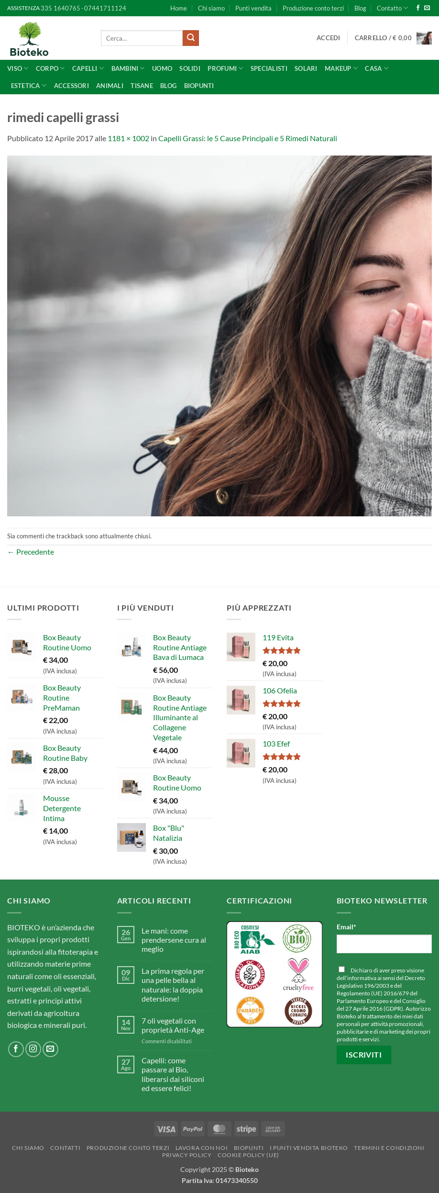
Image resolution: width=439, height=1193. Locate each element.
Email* (346, 927)
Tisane (142, 85)
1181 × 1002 (128, 138)
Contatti (65, 1147)
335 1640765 (60, 8)
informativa (361, 977)
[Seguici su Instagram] (33, 1049)
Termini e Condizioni (389, 1147)
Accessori (71, 85)
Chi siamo (211, 8)
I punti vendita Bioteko (309, 1147)
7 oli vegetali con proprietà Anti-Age (173, 1025)
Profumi (225, 68)
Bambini (128, 68)
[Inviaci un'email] (427, 8)
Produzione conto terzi (313, 8)
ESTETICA (29, 85)
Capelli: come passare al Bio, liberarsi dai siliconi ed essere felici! (173, 1074)
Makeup (341, 68)
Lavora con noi (202, 1147)
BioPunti (199, 85)
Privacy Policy (187, 1155)
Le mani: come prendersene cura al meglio (174, 939)
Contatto (392, 7)
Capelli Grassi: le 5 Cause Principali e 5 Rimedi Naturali (247, 138)
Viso (17, 68)
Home (178, 8)
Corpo (50, 68)
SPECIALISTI (269, 68)
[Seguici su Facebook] (418, 8)
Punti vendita (253, 8)
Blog (360, 8)
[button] (328, 37)
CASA (376, 68)
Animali (109, 85)
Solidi (189, 68)
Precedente (30, 551)
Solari (306, 68)
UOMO (162, 68)
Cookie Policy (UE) (248, 1155)
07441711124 (105, 8)
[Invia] (191, 38)
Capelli (88, 68)
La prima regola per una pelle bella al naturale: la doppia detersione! (173, 984)
